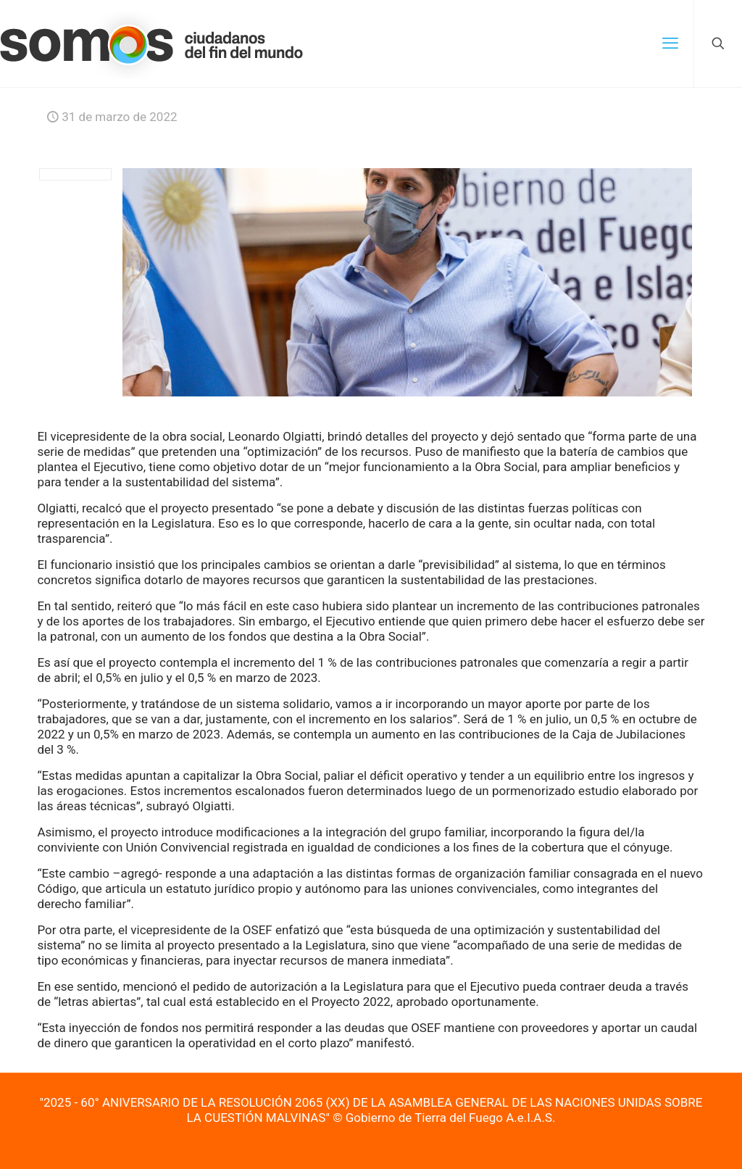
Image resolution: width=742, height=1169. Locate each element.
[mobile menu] (670, 43)
